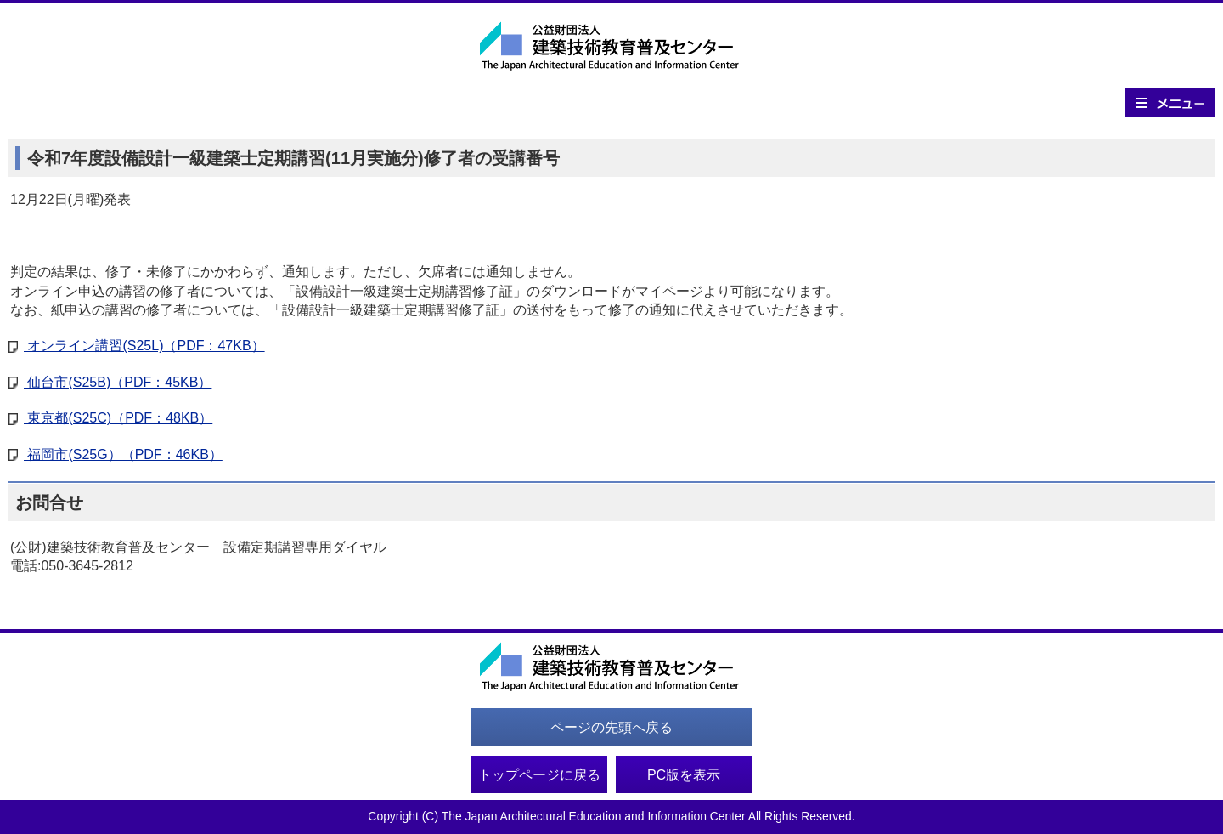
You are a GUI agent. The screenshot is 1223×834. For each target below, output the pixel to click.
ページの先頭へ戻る (611, 727)
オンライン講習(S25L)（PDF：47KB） (144, 345)
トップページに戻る (539, 775)
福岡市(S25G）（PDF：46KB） (123, 454)
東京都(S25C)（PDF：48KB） (117, 418)
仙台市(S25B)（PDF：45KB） (117, 382)
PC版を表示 (683, 775)
